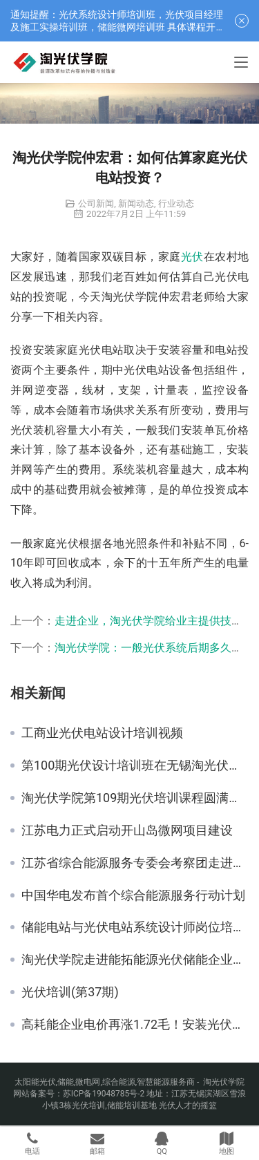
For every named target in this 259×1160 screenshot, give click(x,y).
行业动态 (176, 203)
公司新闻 (96, 203)
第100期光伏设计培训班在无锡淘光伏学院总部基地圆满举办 (135, 765)
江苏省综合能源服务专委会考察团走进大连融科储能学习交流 (135, 863)
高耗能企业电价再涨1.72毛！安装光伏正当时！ (135, 1024)
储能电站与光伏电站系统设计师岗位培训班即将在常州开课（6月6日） (135, 927)
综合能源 (118, 1082)
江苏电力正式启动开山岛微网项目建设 (127, 830)
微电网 (87, 1082)
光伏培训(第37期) (70, 992)
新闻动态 (136, 203)
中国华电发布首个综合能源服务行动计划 (133, 895)
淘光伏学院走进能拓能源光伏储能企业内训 (135, 960)
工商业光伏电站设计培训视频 (102, 733)
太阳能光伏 (35, 1082)
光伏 (192, 256)
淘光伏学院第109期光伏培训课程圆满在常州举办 (135, 798)
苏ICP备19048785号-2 (104, 1094)
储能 (65, 1082)
